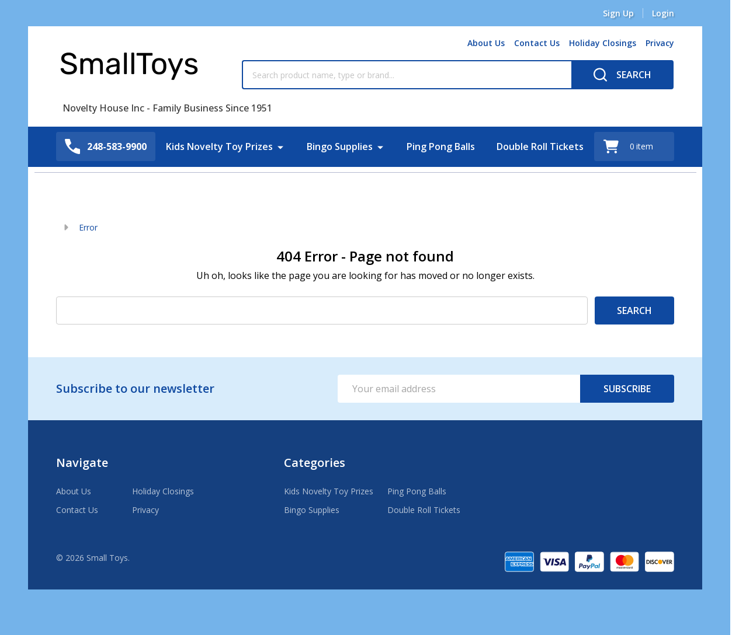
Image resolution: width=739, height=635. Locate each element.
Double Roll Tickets (540, 146)
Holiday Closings (602, 42)
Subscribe (627, 388)
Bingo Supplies (340, 146)
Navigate (82, 462)
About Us (486, 42)
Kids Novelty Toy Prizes (219, 146)
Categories (314, 462)
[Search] (622, 74)
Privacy (660, 42)
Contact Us (537, 42)
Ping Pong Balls (441, 146)
